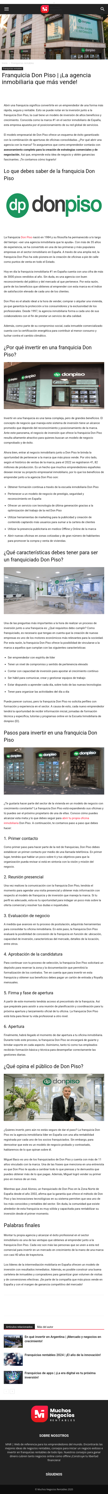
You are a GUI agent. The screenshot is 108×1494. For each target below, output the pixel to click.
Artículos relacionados (19, 1326)
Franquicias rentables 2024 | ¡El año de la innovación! (63, 1355)
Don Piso (26, 237)
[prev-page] (6, 1391)
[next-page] (12, 1391)
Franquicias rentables (22, 63)
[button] (6, 9)
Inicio (5, 63)
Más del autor (45, 1326)
